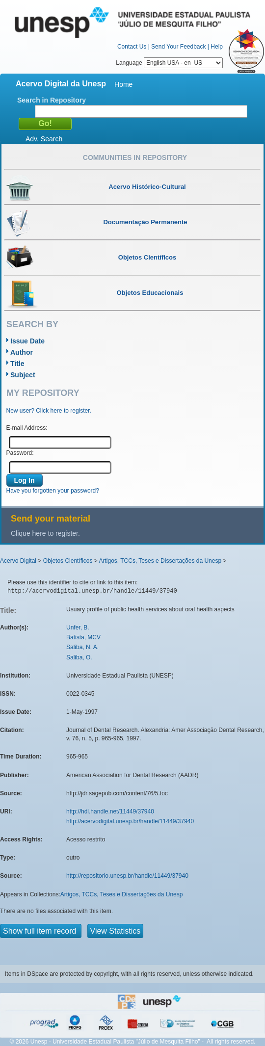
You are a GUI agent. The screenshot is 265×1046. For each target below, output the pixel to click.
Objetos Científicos (68, 560)
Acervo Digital (18, 560)
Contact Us (131, 46)
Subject (22, 375)
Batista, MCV (83, 637)
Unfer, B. (77, 627)
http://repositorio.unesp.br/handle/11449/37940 (127, 875)
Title (17, 363)
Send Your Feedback (178, 46)
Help (217, 46)
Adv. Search (44, 139)
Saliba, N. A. (82, 647)
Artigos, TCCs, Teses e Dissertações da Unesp (160, 560)
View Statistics (115, 931)
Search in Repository (51, 100)
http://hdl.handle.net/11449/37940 (110, 811)
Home (123, 84)
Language (169, 62)
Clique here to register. (45, 533)
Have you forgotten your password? (52, 490)
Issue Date (27, 341)
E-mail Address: (27, 427)
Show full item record (41, 931)
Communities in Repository (135, 157)
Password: (20, 452)
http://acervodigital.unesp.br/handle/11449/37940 (130, 821)
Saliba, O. (79, 657)
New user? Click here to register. (48, 410)
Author (21, 352)
